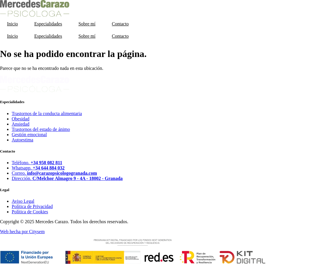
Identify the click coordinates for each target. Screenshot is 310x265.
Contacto (120, 23)
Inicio (12, 23)
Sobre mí (86, 23)
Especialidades (48, 23)
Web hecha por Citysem (22, 231)
